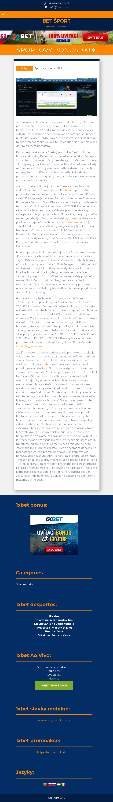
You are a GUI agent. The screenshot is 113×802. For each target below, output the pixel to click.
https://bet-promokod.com (54, 752)
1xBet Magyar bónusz (30, 346)
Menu (5, 14)
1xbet (68, 190)
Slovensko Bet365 (76, 222)
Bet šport (57, 21)
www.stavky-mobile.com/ (54, 720)
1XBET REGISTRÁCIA (54, 685)
